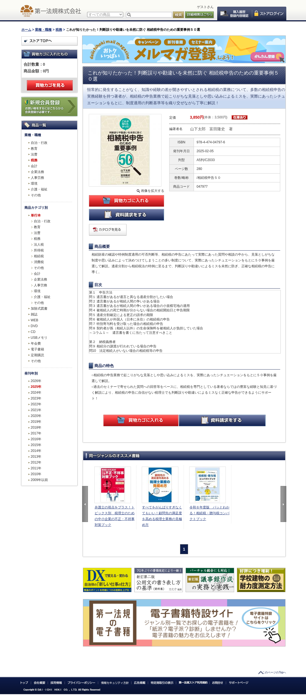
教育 (34, 149)
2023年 (36, 398)
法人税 (39, 244)
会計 (34, 166)
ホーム (26, 30)
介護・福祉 (39, 189)
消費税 (39, 262)
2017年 (36, 433)
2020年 (36, 416)
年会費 (36, 343)
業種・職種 (43, 30)
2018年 (36, 427)
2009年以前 (39, 480)
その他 (36, 195)
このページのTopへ (274, 672)
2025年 (36, 387)
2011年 (36, 468)
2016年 (36, 439)
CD (33, 332)
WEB (34, 320)
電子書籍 (37, 349)
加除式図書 (39, 308)
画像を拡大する (152, 191)
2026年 (36, 381)
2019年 (36, 422)
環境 (34, 183)
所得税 (39, 250)
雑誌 (34, 314)
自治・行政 (39, 143)
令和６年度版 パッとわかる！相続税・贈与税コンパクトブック (209, 513)
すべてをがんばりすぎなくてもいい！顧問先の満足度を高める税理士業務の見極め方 (162, 516)
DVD (34, 326)
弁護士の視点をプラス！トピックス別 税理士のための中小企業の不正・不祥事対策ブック (115, 516)
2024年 (36, 392)
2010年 (36, 474)
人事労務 (37, 178)
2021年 (36, 410)
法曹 (34, 154)
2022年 (36, 404)
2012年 (36, 462)
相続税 (39, 256)
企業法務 (37, 172)
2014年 (36, 451)
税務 (58, 30)
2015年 (36, 445)
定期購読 (37, 355)
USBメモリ (39, 338)
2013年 (36, 457)
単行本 (36, 215)
